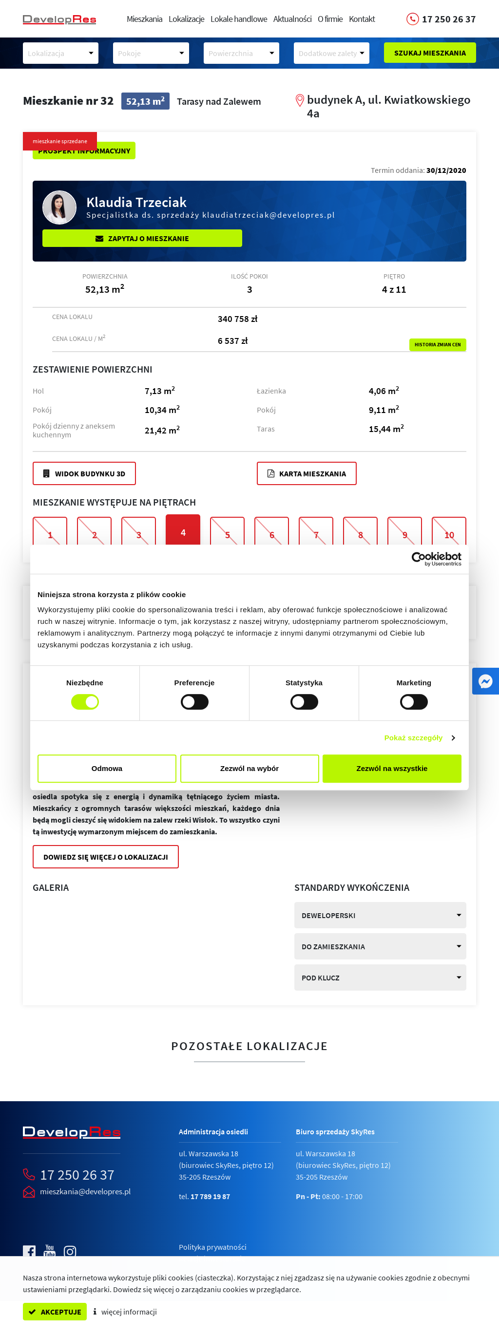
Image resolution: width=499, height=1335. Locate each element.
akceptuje (54, 1311)
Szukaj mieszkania (430, 52)
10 (449, 534)
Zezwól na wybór (249, 768)
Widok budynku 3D (84, 473)
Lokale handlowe (239, 18)
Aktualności (292, 18)
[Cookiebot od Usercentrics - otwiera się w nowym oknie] (418, 559)
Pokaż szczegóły (413, 737)
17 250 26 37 (77, 1174)
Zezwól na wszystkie (392, 768)
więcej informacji (125, 1311)
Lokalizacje (186, 18)
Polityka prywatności (213, 1247)
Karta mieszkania (307, 473)
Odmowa (107, 768)
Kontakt (362, 18)
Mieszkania (144, 18)
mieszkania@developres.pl (85, 1191)
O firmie (330, 18)
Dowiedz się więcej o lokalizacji (105, 857)
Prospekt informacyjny (84, 150)
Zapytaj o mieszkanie (142, 238)
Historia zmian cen (438, 345)
